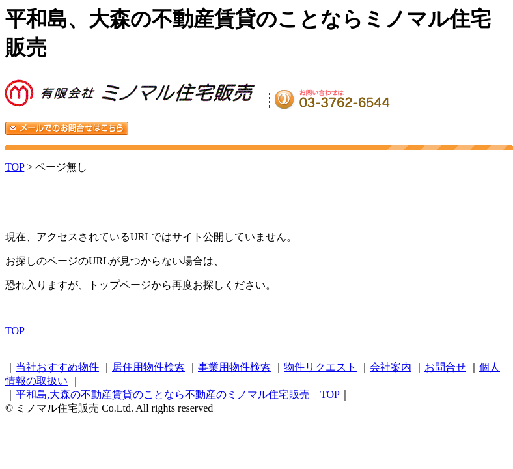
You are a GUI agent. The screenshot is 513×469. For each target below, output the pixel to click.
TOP (14, 167)
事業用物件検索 (234, 367)
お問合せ (445, 367)
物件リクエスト (320, 367)
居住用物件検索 (148, 367)
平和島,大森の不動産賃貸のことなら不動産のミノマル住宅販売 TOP (178, 394)
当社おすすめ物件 (57, 367)
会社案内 (390, 367)
